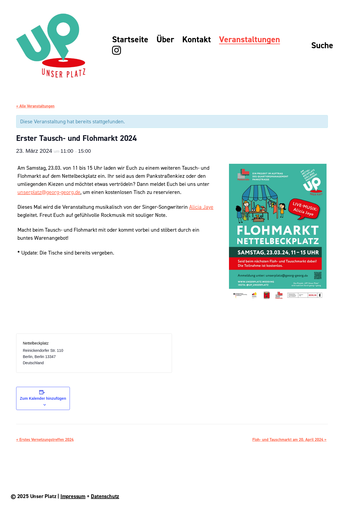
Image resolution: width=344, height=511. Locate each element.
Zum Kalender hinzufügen (43, 398)
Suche (322, 45)
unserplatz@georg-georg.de (48, 192)
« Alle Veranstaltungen (35, 106)
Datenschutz (105, 496)
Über (165, 39)
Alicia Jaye (201, 206)
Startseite (130, 39)
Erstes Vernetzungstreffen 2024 (45, 439)
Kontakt (196, 39)
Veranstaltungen (249, 39)
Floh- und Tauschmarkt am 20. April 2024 (289, 439)
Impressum (72, 496)
